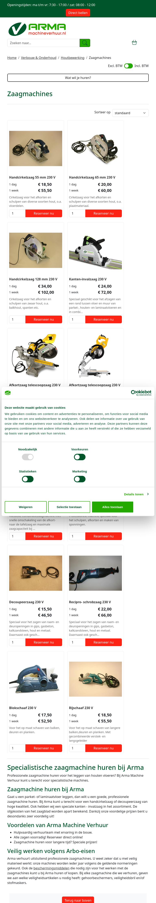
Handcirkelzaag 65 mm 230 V (75, 168)
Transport (14, 857)
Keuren (12, 862)
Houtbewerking (72, 57)
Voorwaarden (17, 766)
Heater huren (17, 831)
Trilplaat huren (18, 821)
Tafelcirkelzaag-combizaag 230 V (22, 376)
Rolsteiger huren (20, 802)
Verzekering (16, 771)
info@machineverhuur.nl (30, 715)
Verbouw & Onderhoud (38, 57)
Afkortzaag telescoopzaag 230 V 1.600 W (73, 270)
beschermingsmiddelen (51, 655)
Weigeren (28, 496)
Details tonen (133, 483)
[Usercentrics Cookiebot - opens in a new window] (133, 404)
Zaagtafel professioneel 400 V (76, 376)
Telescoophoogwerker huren (29, 816)
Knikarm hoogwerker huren (28, 811)
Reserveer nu (35, 211)
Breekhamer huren (21, 807)
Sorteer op (102, 112)
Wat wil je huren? (78, 78)
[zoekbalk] (43, 43)
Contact (13, 852)
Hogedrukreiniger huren (25, 836)
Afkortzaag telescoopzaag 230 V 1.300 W (122, 270)
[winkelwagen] (134, 43)
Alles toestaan (127, 496)
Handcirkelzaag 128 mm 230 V (125, 168)
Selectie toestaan (78, 496)
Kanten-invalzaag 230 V (28, 265)
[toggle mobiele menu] (145, 43)
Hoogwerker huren (21, 797)
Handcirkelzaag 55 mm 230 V (27, 168)
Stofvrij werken (18, 775)
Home (12, 57)
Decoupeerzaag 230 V (123, 373)
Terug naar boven (78, 688)
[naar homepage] (37, 28)
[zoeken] (85, 43)
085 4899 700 (22, 710)
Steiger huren (17, 792)
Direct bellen (78, 13)
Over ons (14, 761)
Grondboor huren (20, 826)
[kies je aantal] (14, 211)
